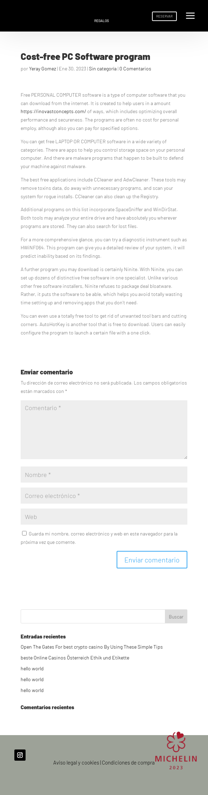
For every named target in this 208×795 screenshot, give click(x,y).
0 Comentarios (135, 68)
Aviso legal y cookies (76, 762)
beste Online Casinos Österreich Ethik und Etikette (75, 658)
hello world (32, 668)
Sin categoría (103, 68)
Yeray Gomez (42, 68)
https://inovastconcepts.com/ (53, 111)
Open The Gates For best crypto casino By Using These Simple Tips (92, 647)
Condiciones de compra (128, 762)
